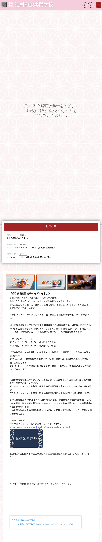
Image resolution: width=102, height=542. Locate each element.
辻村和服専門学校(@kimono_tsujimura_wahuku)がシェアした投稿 (45, 524)
